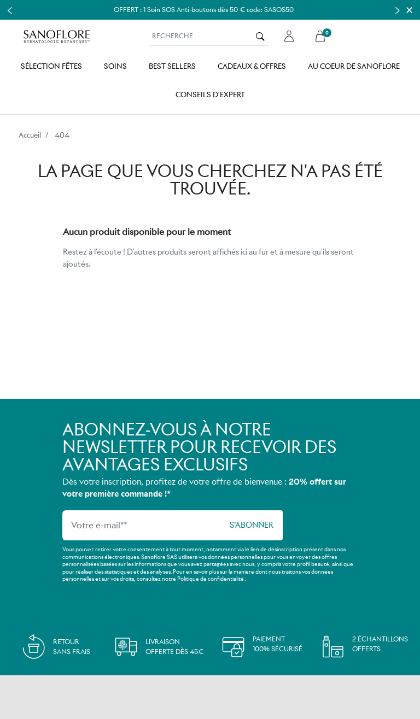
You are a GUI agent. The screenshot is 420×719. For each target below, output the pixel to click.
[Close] (409, 10)
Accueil (30, 135)
